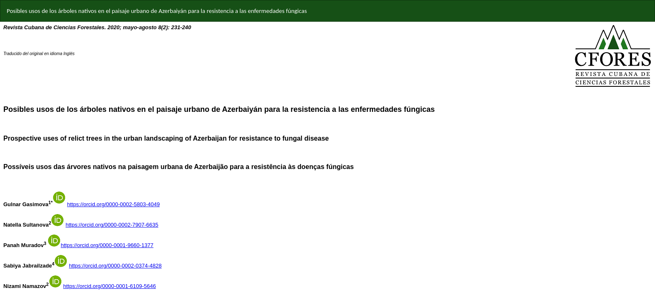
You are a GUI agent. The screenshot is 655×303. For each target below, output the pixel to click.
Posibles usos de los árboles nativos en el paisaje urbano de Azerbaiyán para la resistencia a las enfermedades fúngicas (157, 11)
